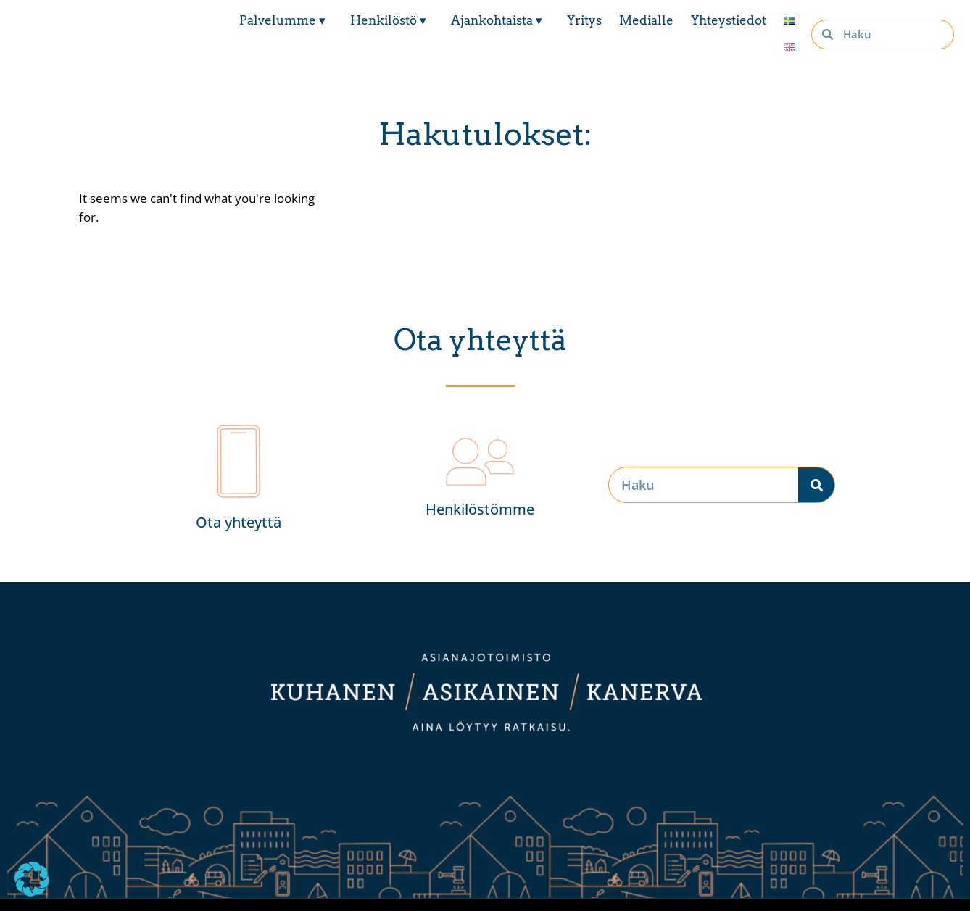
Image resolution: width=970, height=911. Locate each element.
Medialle (646, 20)
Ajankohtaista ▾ (500, 20)
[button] (32, 879)
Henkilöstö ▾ (392, 20)
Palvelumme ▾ (286, 20)
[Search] (816, 484)
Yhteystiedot (728, 20)
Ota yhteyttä (238, 522)
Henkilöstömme (480, 509)
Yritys (584, 20)
